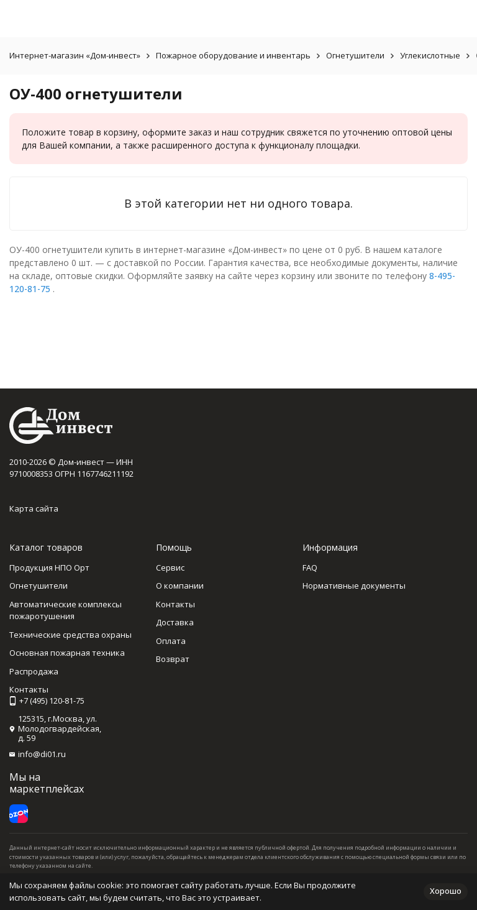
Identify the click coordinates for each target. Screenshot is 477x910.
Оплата (171, 640)
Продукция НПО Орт (49, 567)
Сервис (170, 567)
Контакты (175, 604)
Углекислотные (430, 55)
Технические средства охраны (70, 634)
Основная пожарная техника (67, 652)
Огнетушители (355, 55)
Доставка (175, 622)
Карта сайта (33, 508)
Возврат (172, 658)
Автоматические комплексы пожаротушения (65, 610)
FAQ (309, 567)
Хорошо (445, 890)
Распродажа (33, 671)
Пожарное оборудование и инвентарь (233, 55)
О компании (180, 585)
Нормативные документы (354, 585)
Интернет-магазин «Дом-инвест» (74, 55)
